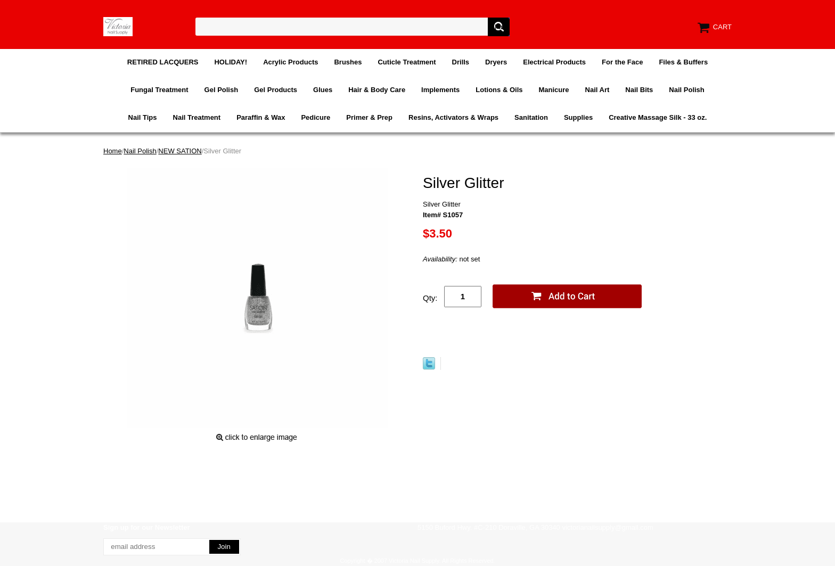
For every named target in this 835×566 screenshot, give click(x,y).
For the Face (622, 62)
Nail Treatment (197, 117)
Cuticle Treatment (407, 62)
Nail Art (597, 90)
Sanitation (531, 117)
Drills (461, 62)
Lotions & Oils (499, 90)
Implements (440, 90)
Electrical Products (554, 62)
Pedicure (315, 117)
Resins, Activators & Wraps (453, 117)
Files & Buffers (683, 62)
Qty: (430, 297)
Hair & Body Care (376, 90)
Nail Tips (142, 117)
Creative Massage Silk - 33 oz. (658, 117)
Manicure (553, 90)
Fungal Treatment (159, 90)
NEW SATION (179, 151)
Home (112, 151)
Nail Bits (639, 90)
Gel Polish (221, 90)
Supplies (578, 117)
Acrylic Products (290, 62)
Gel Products (275, 90)
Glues (322, 90)
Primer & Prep (369, 117)
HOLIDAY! (230, 62)
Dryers (496, 62)
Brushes (348, 62)
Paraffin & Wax (260, 117)
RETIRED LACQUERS (163, 62)
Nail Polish (686, 90)
